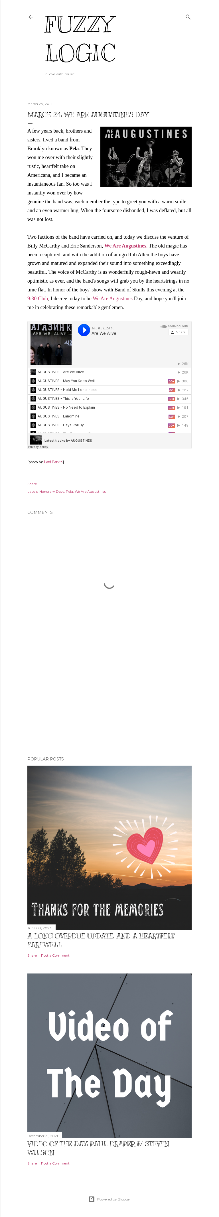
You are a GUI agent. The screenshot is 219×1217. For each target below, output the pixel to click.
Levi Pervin (53, 462)
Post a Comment (55, 955)
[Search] (188, 15)
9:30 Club (37, 298)
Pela (69, 491)
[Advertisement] (109, 702)
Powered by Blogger (109, 1199)
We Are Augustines (113, 298)
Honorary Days (51, 491)
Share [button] (32, 484)
